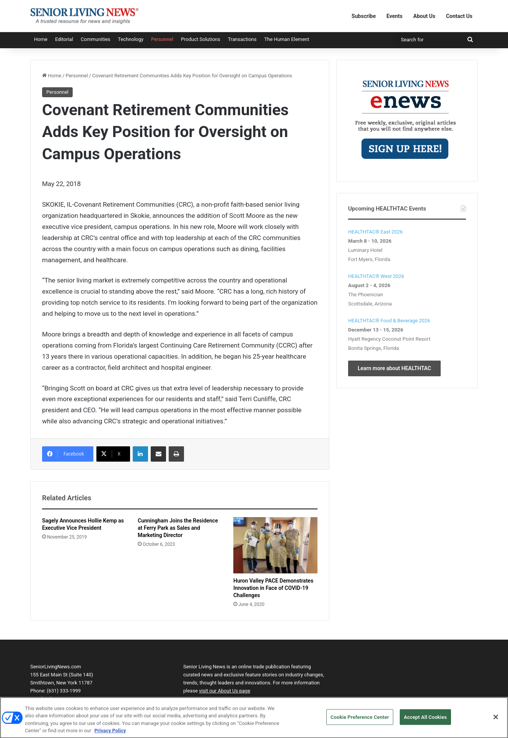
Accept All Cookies (425, 720)
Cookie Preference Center (360, 720)
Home (40, 39)
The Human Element (286, 39)
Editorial (64, 39)
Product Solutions (200, 39)
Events (394, 16)
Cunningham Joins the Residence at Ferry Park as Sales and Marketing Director (178, 528)
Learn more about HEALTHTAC (394, 368)
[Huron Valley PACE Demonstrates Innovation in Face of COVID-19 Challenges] (275, 545)
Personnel (162, 39)
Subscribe (364, 16)
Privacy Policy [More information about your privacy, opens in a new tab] (110, 734)
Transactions (242, 39)
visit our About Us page (224, 691)
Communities (95, 39)
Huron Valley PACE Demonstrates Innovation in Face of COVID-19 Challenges (273, 588)
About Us (424, 16)
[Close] (495, 720)
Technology (130, 39)
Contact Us (459, 16)
